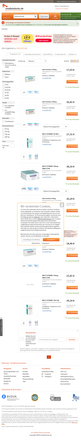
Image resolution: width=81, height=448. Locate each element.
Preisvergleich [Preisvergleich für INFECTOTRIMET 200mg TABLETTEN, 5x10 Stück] (73, 178)
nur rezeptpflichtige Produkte (8, 112)
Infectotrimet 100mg (49, 102)
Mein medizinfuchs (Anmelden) (66, 1)
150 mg (5, 134)
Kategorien (6, 16)
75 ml (5, 85)
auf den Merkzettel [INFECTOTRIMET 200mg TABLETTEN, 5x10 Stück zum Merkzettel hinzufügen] (72, 184)
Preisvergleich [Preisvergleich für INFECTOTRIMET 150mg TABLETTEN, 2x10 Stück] (73, 287)
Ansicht (66, 61)
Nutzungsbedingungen (68, 379)
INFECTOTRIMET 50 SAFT (50, 134)
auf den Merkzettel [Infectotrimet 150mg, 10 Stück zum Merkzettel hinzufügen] (72, 87)
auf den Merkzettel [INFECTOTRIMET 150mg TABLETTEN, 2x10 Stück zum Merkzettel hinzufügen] (72, 293)
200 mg (5, 137)
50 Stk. (5, 98)
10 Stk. (5, 93)
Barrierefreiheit (65, 384)
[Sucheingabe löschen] (35, 16)
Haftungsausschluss (67, 376)
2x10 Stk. (6, 87)
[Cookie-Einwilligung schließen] (62, 205)
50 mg (5, 129)
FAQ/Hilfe (26, 374)
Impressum (45, 243)
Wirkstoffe (7, 378)
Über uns (63, 371)
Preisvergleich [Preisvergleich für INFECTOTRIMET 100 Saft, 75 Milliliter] (73, 312)
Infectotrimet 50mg (49, 198)
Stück (5, 77)
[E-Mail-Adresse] (51, 340)
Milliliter (6, 74)
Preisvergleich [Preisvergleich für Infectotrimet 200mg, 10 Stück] (73, 255)
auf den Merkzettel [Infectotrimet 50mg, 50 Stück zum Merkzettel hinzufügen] (72, 216)
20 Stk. (5, 95)
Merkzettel (65, 14)
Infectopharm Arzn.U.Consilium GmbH (9, 65)
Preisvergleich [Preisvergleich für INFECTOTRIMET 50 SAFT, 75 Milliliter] (73, 146)
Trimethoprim (8, 121)
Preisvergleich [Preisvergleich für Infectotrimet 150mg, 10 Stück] (73, 82)
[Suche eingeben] (23, 16)
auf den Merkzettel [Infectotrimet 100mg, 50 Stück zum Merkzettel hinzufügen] (72, 119)
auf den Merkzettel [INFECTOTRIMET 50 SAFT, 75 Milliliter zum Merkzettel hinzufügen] (72, 152)
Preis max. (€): (8, 146)
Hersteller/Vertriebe (10, 376)
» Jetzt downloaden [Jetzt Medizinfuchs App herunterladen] (61, 9)
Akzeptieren (51, 240)
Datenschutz (36, 243)
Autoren (6, 383)
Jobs (24, 381)
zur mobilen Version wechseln (40, 432)
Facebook (46, 374)
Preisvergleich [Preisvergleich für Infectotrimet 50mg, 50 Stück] (73, 210)
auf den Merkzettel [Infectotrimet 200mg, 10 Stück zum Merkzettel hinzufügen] (72, 261)
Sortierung (32, 61)
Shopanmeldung (28, 379)
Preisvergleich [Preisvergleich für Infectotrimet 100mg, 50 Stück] (73, 114)
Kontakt (25, 371)
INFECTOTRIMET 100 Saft (50, 300)
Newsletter (26, 376)
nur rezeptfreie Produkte (8, 106)
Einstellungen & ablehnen (31, 240)
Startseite (4, 29)
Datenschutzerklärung (44, 219)
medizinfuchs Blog (47, 371)
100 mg (5, 131)
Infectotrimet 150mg (49, 69)
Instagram (46, 376)
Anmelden (55, 16)
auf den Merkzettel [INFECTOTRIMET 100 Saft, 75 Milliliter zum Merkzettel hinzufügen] (72, 318)
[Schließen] (77, 24)
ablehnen (37, 217)
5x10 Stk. (6, 90)
